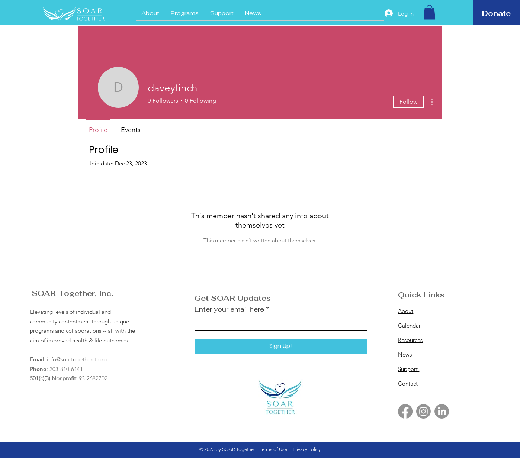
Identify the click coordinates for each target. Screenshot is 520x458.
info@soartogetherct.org (77, 359)
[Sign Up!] (281, 346)
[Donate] (496, 13)
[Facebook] (405, 411)
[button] (429, 12)
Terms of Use (273, 449)
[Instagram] (423, 411)
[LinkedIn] (441, 411)
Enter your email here (229, 309)
